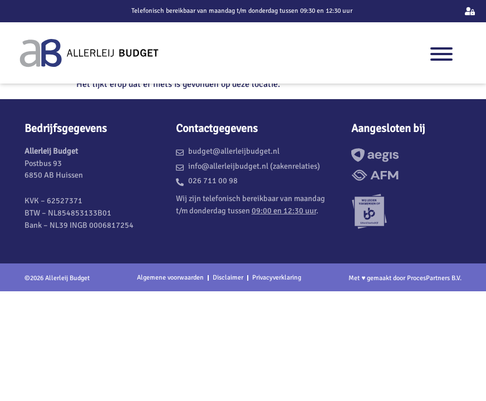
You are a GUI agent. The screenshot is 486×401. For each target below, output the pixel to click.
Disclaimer (228, 277)
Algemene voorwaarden (170, 277)
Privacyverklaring (276, 277)
